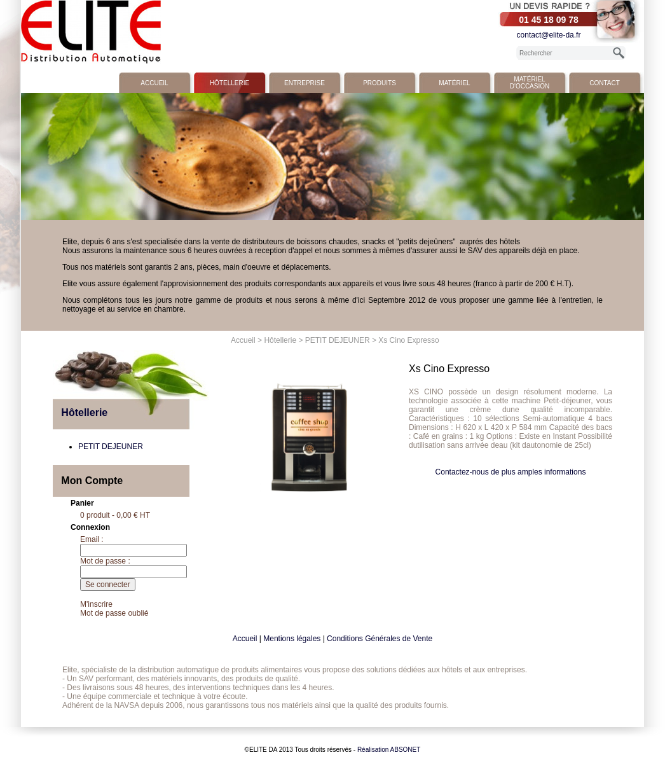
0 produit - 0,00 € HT (115, 515)
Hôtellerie (229, 83)
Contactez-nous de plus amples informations (510, 472)
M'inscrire (96, 604)
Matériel (454, 83)
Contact (604, 83)
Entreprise (304, 83)
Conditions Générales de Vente (379, 638)
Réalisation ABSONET (389, 749)
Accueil (154, 83)
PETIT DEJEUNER (337, 340)
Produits (379, 83)
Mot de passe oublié (114, 613)
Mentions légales (291, 638)
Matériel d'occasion (529, 83)
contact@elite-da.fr (549, 35)
